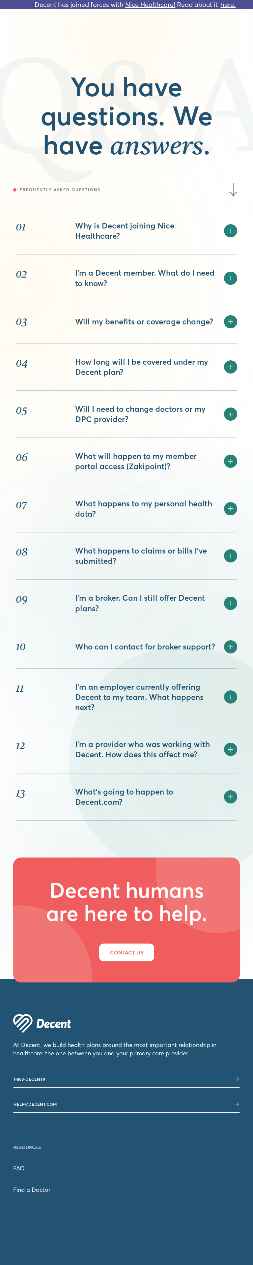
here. (228, 4)
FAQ (19, 1168)
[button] (156, 231)
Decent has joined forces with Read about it (126, 4)
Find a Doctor (31, 1189)
